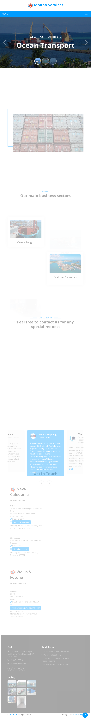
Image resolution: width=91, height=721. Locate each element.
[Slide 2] (45, 61)
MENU (5, 13)
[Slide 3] (53, 61)
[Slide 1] (37, 61)
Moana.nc (13, 714)
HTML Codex (78, 714)
